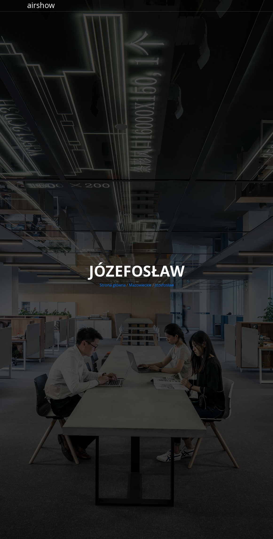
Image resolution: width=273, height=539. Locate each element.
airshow (41, 5)
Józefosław (164, 285)
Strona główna (113, 285)
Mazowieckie (140, 285)
